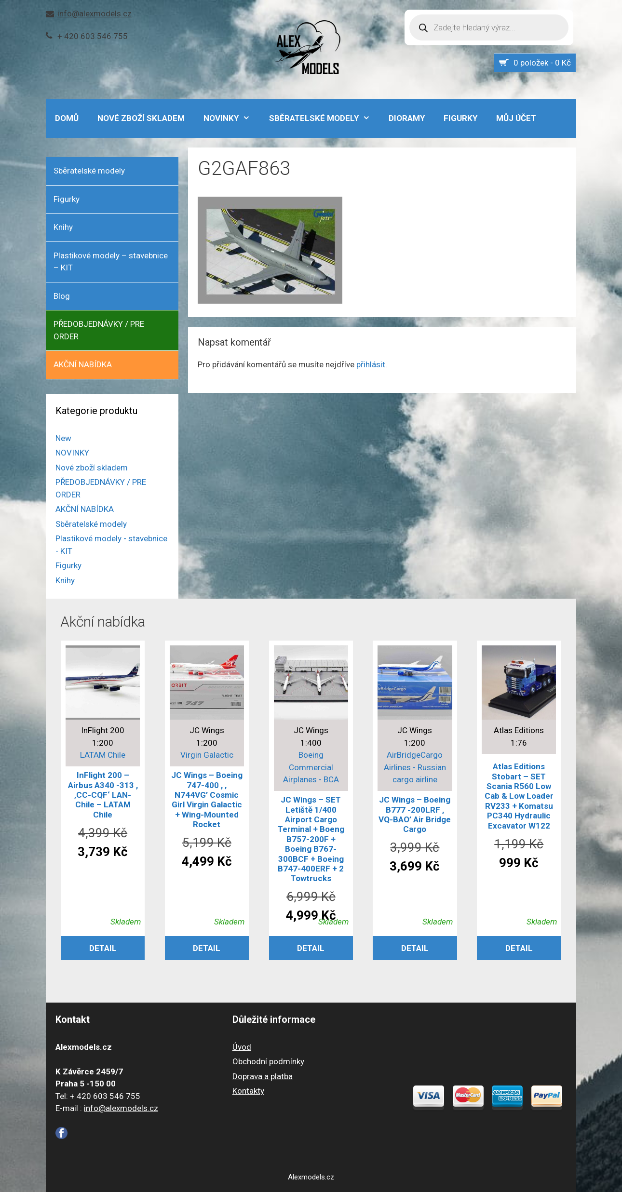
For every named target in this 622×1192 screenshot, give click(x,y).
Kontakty (248, 1091)
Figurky (460, 118)
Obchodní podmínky (268, 1061)
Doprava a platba (262, 1076)
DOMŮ (67, 118)
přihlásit (370, 364)
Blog (62, 296)
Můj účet (516, 118)
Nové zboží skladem (141, 118)
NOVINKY (231, 118)
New (63, 438)
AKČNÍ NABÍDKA (83, 364)
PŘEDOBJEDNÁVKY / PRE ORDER (99, 330)
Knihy (63, 227)
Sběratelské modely (324, 118)
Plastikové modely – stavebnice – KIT (111, 262)
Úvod (241, 1047)
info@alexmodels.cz (94, 13)
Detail (103, 948)
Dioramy (407, 118)
